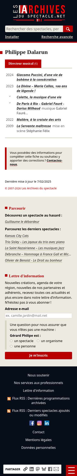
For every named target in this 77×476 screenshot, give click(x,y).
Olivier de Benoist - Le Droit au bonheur (33, 260)
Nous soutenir (38, 375)
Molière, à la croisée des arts (39, 119)
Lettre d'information (38, 390)
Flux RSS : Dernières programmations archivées (38, 400)
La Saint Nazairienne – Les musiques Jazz (34, 248)
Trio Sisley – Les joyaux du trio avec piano (35, 242)
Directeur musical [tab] (23, 63)
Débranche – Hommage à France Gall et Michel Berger (38, 254)
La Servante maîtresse (34, 126)
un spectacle (21, 341)
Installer (12, 37)
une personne (23, 346)
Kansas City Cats (17, 236)
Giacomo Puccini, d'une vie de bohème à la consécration (39, 77)
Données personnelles (38, 447)
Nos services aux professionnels (38, 383)
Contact (39, 432)
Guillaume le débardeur (22, 221)
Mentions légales (38, 440)
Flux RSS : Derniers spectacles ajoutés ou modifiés (38, 412)
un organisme (49, 341)
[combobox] (34, 29)
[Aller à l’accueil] (39, 20)
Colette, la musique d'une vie (39, 97)
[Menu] (71, 470)
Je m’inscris (38, 355)
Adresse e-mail (17, 309)
